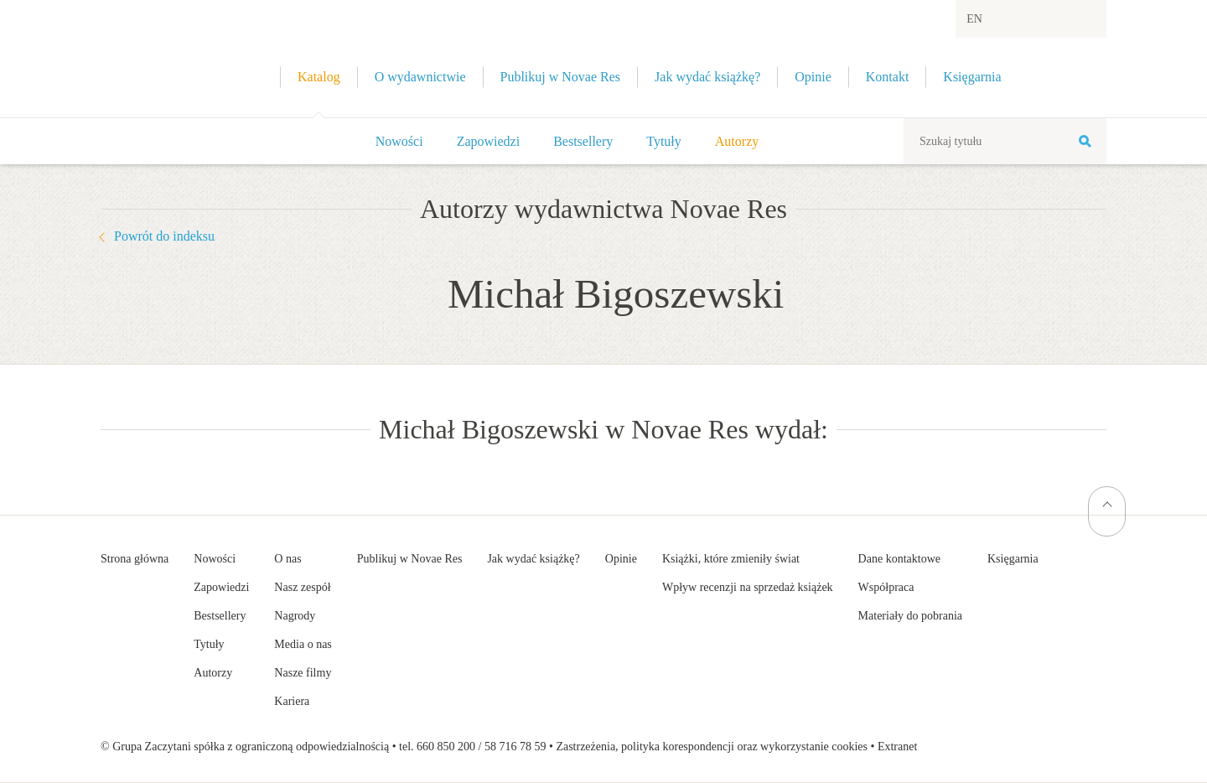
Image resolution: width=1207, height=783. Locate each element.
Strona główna (134, 558)
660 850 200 (446, 746)
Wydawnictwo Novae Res (151, 58)
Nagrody (294, 615)
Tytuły (663, 141)
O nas (287, 558)
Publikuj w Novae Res (410, 558)
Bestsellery (583, 141)
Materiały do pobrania (910, 615)
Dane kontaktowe (899, 558)
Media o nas (302, 644)
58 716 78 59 (515, 746)
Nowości (399, 141)
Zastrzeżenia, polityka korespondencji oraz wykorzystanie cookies (712, 746)
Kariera (291, 701)
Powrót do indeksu (164, 236)
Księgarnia (1013, 558)
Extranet (897, 746)
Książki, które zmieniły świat (731, 558)
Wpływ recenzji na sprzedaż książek (747, 587)
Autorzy (737, 141)
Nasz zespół (302, 587)
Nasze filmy (302, 672)
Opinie (621, 558)
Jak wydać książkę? (533, 558)
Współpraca (886, 587)
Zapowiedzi (489, 141)
